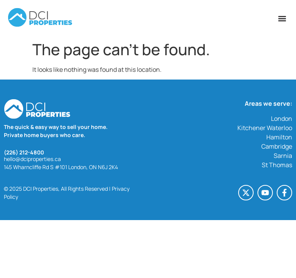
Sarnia (283, 155)
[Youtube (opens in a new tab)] (265, 192)
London (281, 118)
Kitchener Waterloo (264, 128)
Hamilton (279, 137)
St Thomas (277, 165)
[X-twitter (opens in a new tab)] (246, 192)
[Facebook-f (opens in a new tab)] (284, 192)
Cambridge (276, 146)
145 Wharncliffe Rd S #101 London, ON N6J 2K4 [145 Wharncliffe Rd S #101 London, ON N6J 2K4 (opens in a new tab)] (61, 167)
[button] (282, 18)
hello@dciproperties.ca (32, 159)
